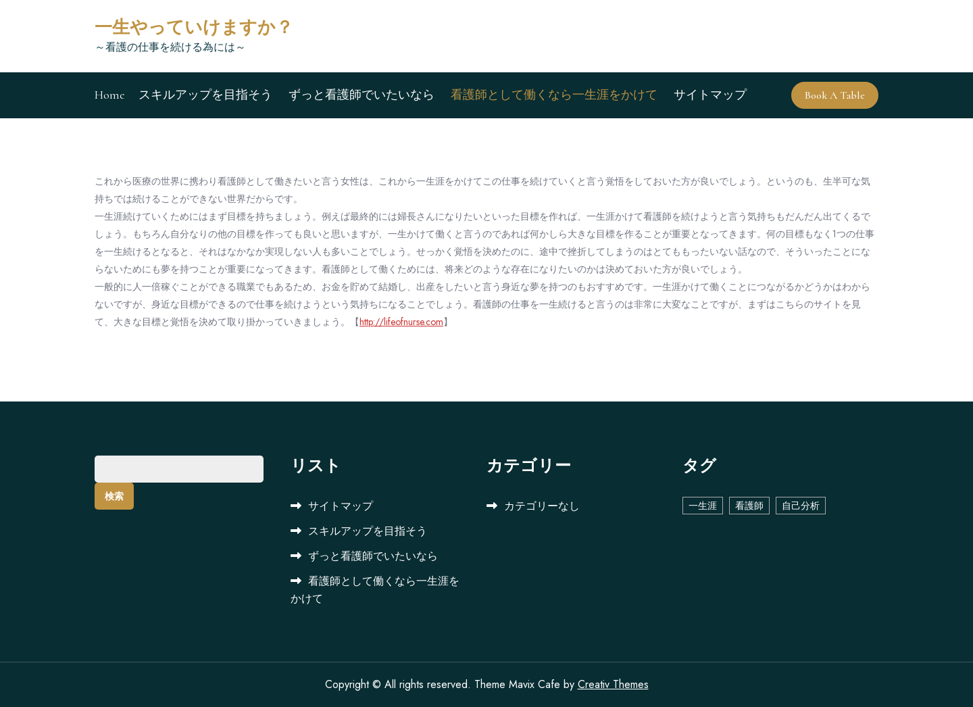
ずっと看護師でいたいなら (361, 94)
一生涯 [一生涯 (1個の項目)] (703, 505)
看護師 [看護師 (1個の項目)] (749, 505)
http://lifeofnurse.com (401, 321)
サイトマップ (710, 94)
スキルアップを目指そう (205, 94)
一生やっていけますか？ (194, 27)
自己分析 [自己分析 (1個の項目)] (801, 505)
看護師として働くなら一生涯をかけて (554, 94)
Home (110, 94)
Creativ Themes (613, 684)
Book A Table (835, 95)
